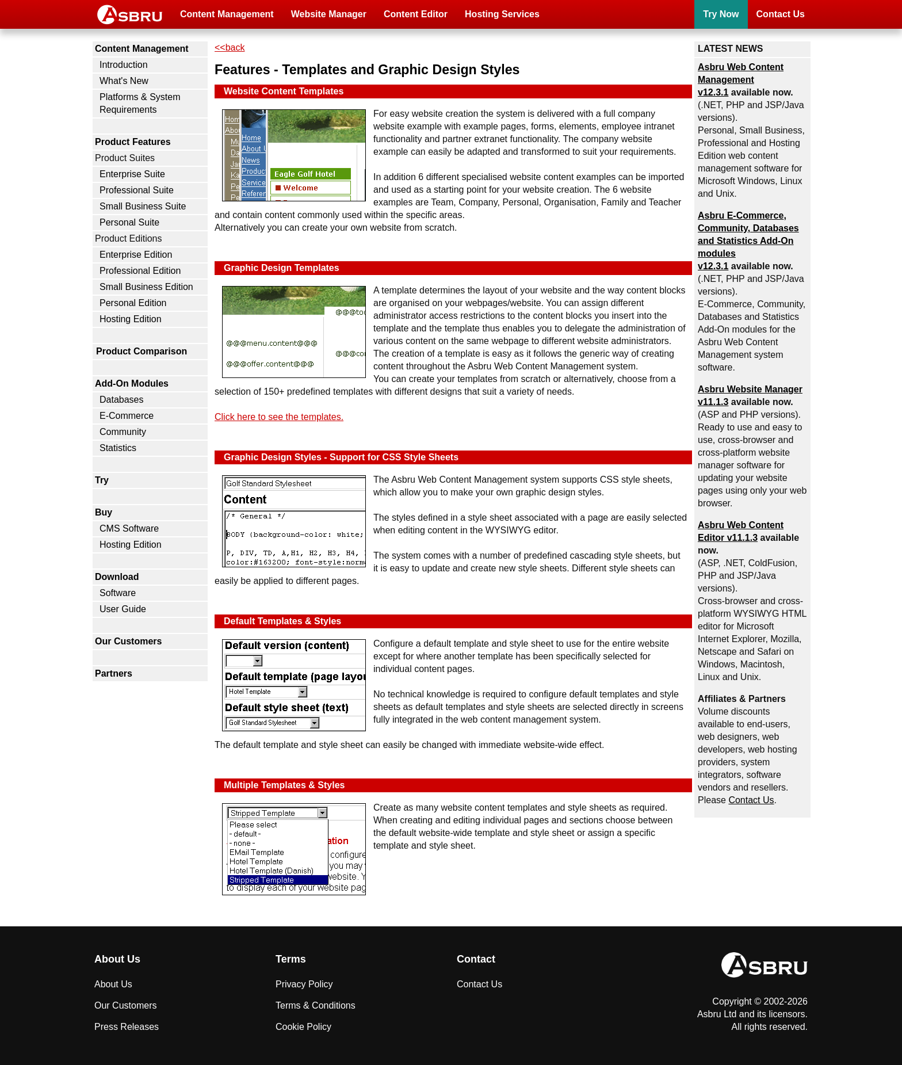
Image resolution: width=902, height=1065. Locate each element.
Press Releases (126, 1027)
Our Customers (128, 641)
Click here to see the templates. (279, 417)
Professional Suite (137, 190)
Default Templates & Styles (282, 621)
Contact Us (780, 14)
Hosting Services (502, 14)
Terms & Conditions (316, 1005)
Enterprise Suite (132, 174)
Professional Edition (140, 271)
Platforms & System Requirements (140, 103)
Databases (122, 399)
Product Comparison (141, 351)
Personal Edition (133, 303)
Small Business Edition (146, 287)
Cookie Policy (303, 1027)
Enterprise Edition (136, 254)
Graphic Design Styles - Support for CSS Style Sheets (341, 457)
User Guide (123, 609)
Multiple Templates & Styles (284, 785)
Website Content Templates (283, 91)
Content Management (227, 14)
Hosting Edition (131, 319)
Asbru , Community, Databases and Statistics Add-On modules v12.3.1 (748, 241)
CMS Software (129, 528)
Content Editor (416, 14)
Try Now (721, 14)
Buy (103, 512)
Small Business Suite (143, 206)
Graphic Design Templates (281, 268)
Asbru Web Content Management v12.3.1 (740, 79)
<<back (229, 47)
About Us (113, 984)
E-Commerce (127, 416)
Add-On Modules (132, 383)
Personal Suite (129, 222)
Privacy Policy (304, 984)
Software (118, 593)
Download (117, 577)
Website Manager (328, 14)
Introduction (124, 65)
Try (102, 480)
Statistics (118, 448)
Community (123, 432)
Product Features (133, 142)
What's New (124, 81)
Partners (113, 673)
